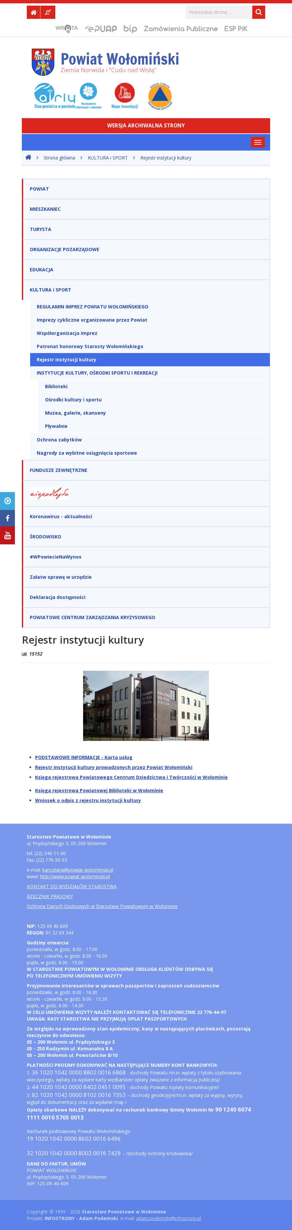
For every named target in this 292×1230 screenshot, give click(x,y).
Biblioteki (56, 386)
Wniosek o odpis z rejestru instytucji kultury (88, 800)
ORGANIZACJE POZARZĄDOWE (64, 249)
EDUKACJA (41, 269)
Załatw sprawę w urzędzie (61, 577)
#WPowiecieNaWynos (55, 557)
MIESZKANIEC (45, 209)
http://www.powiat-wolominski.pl (75, 876)
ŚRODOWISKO (45, 536)
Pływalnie (56, 426)
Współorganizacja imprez (67, 333)
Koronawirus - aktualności (61, 516)
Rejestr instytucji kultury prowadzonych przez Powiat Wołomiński (113, 767)
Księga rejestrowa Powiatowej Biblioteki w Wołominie (99, 790)
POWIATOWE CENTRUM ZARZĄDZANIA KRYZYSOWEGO (92, 617)
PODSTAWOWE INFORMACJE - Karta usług (83, 757)
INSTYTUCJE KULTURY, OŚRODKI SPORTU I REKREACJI (97, 373)
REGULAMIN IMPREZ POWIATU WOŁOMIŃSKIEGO (92, 306)
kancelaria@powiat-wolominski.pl (77, 870)
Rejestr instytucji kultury (165, 158)
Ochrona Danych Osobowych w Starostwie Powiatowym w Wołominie (102, 906)
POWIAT (39, 189)
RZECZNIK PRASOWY (50, 896)
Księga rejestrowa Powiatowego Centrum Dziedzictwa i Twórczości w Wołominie (131, 777)
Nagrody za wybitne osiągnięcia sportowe (87, 453)
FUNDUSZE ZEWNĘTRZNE (58, 470)
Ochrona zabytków (59, 439)
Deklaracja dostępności (57, 597)
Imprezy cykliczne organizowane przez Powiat (92, 320)
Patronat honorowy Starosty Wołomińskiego (90, 346)
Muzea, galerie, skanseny (75, 413)
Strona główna (59, 158)
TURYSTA (40, 229)
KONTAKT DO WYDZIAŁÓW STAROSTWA (72, 886)
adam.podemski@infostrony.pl (168, 1218)
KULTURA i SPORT (108, 158)
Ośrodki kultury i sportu (73, 399)
